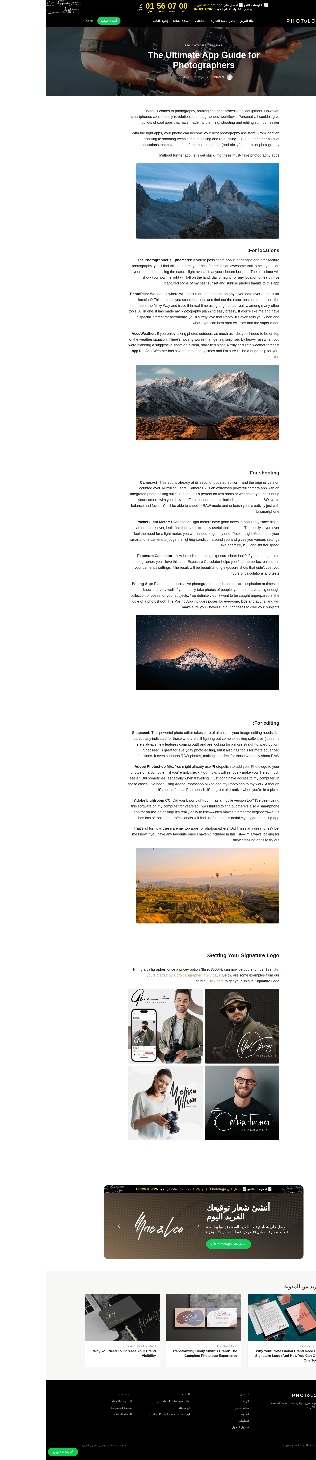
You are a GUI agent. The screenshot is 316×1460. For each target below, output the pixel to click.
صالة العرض (201, 21)
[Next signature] (153, 1226)
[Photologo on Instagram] (272, 1416)
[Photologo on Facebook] (278, 1416)
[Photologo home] (261, 21)
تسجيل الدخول (194, 1427)
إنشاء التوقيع (63, 20)
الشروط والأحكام (76, 1401)
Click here (170, 981)
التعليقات (154, 21)
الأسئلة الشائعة (135, 21)
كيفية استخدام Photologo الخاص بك (123, 1414)
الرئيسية (198, 1401)
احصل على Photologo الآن (183, 1244)
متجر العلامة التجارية (177, 21)
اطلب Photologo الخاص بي (127, 1401)
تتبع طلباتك (138, 1408)
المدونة (199, 1414)
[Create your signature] (17, 1452)
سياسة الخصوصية (75, 1408)
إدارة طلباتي (114, 21)
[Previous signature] (73, 1226)
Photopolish (175, 767)
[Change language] (42, 20)
